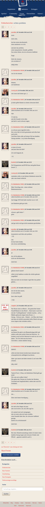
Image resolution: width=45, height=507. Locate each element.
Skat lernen (27, 502)
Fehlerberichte (7, 23)
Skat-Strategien (6, 477)
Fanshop (17, 502)
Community (13, 13)
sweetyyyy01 (14, 90)
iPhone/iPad (6, 502)
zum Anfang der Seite (16, 447)
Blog (12, 502)
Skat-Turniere (6, 471)
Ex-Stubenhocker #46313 (17, 209)
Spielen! (4, 13)
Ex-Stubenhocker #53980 (17, 195)
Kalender (41, 13)
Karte (22, 502)
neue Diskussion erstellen (11, 455)
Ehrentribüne (31, 13)
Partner (40, 502)
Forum (22, 13)
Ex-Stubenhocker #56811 (17, 127)
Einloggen (34, 9)
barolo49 (13, 162)
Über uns (34, 502)
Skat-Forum (6, 451)
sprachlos (13, 32)
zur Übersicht (5, 447)
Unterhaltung (6, 474)
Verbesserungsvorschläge (9, 480)
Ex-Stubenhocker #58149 (17, 70)
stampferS (14, 305)
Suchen (6, 494)
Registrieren (11, 9)
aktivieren (23, 10)
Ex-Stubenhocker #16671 (17, 99)
